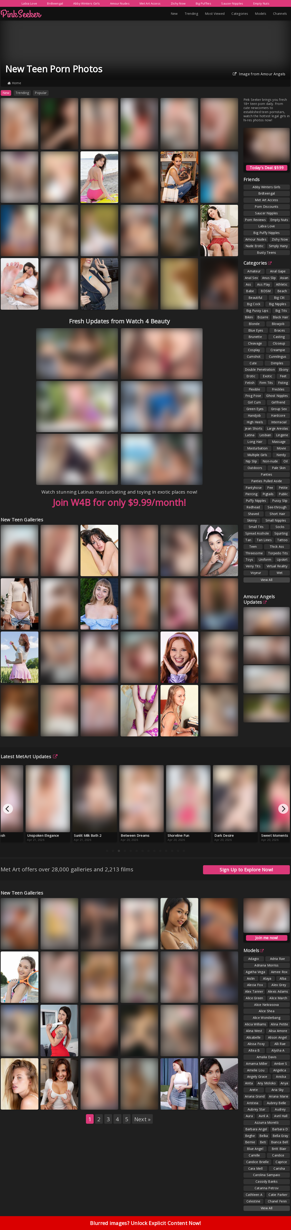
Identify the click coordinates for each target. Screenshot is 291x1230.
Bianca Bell (279, 1142)
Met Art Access (150, 3)
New (174, 13)
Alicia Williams (255, 1024)
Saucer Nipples (232, 3)
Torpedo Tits (278, 553)
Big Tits (281, 310)
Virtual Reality (277, 566)
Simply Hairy (278, 246)
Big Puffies (203, 3)
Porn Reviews (255, 220)
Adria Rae (277, 958)
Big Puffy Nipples (266, 233)
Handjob (254, 415)
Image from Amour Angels (259, 73)
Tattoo (282, 540)
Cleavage (255, 343)
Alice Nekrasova (266, 1004)
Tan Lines (264, 540)
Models (260, 13)
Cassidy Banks (267, 1181)
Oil (285, 461)
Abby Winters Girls (86, 3)
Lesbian (265, 435)
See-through (277, 507)
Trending (191, 13)
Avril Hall (280, 1116)
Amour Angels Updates (259, 599)
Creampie (278, 350)
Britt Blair (279, 1148)
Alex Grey (278, 985)
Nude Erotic (254, 246)
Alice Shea (266, 1011)
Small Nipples (276, 520)
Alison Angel (277, 1037)
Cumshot (254, 356)
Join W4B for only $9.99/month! (119, 502)
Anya (284, 1083)
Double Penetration (260, 369)
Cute (253, 363)
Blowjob (278, 324)
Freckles (278, 389)
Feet (283, 376)
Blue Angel (255, 1148)
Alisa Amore (278, 1031)
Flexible (254, 389)
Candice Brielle (257, 1162)
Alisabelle (253, 1037)
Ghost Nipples (277, 395)
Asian (284, 278)
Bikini (249, 317)
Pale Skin (279, 468)
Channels (280, 13)
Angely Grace (257, 1076)
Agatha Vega (255, 972)
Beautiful (255, 297)
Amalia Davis (267, 1057)
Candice (278, 1155)
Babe (250, 291)
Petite (283, 487)
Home (14, 83)
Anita (249, 1083)
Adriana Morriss (266, 965)
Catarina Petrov (267, 1188)
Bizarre (262, 317)
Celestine (253, 1201)
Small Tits (256, 527)
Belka (263, 1136)
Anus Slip (269, 278)
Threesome (254, 553)
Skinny (252, 520)
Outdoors (255, 468)
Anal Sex (251, 278)
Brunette (255, 337)
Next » (142, 1119)
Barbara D (280, 1129)
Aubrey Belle (276, 1103)
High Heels (255, 422)
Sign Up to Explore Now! (246, 870)
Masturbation (257, 448)
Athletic (281, 284)
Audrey (280, 1109)
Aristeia (252, 1103)
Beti (263, 1142)
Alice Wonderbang (267, 1017)
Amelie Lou (255, 1070)
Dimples (277, 363)
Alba (283, 978)
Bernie (250, 1142)
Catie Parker (277, 1194)
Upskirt (282, 559)
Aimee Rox (279, 972)
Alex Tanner (254, 991)
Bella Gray (280, 1136)
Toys (249, 559)
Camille (254, 1155)
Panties (266, 474)
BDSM (266, 291)
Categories (239, 13)
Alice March (278, 998)
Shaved (253, 514)
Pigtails (268, 494)
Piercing (251, 494)
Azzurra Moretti (267, 1122)
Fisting (283, 382)
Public (283, 494)
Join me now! (266, 937)
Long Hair (254, 441)
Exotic (267, 376)
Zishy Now (178, 3)
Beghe (250, 1136)
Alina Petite (279, 1024)
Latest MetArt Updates (29, 756)
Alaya (267, 978)
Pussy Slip (279, 500)
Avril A (263, 1116)
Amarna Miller (256, 1063)
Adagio (253, 958)
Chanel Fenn (277, 1201)
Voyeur (256, 573)
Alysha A (277, 1050)
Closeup (279, 343)
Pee (270, 487)
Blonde (254, 324)
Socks (280, 527)
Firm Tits (266, 382)
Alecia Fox (255, 985)
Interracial (278, 422)
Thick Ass (277, 546)
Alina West (254, 1031)
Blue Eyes (255, 330)
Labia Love (29, 3)
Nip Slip (251, 461)
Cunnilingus (277, 356)
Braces (279, 330)
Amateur (254, 271)
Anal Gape (278, 271)
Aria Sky (277, 1090)
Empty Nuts (261, 3)
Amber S (280, 1063)
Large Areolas (277, 428)
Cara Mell (255, 1168)
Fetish (249, 382)
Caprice (281, 1162)
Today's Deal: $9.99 (266, 167)
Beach (282, 291)
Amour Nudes (120, 3)
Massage (279, 441)
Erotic (250, 376)
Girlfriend (278, 402)
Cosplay (254, 350)
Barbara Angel (256, 1129)
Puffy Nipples (256, 500)
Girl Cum (254, 402)
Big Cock (253, 304)
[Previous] (8, 809)
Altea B (254, 1050)
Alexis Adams (278, 991)
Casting (279, 337)
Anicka (281, 1076)
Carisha (279, 1168)
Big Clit (279, 297)
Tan (248, 540)
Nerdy (281, 455)
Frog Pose (253, 395)
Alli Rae (280, 1044)
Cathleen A (254, 1194)
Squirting (281, 533)
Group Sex (279, 409)
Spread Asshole (257, 533)
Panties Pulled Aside (266, 481)
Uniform (265, 559)
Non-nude (270, 461)
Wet (280, 573)
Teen (253, 546)
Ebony (283, 369)
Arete (254, 1090)
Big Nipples (277, 304)
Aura (249, 1116)
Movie (281, 448)
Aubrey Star (256, 1109)
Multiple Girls (257, 455)
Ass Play (263, 284)
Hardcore (278, 415)
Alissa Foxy (256, 1044)
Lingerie (282, 435)
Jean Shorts (253, 428)
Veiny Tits (253, 566)
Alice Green (254, 998)
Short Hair (277, 514)
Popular (41, 93)
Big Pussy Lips (257, 310)
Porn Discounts (266, 206)
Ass (248, 284)
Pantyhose (254, 487)
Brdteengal (55, 3)
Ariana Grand (255, 1096)
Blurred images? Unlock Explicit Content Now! (145, 1223)
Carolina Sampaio (266, 1175)
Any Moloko (267, 1083)
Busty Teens (266, 252)
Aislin (251, 978)
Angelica (279, 1070)
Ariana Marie (278, 1096)
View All (266, 580)
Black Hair (280, 317)
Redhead (253, 507)
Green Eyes (255, 409)
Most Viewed (215, 13)
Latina (250, 435)
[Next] (283, 809)
